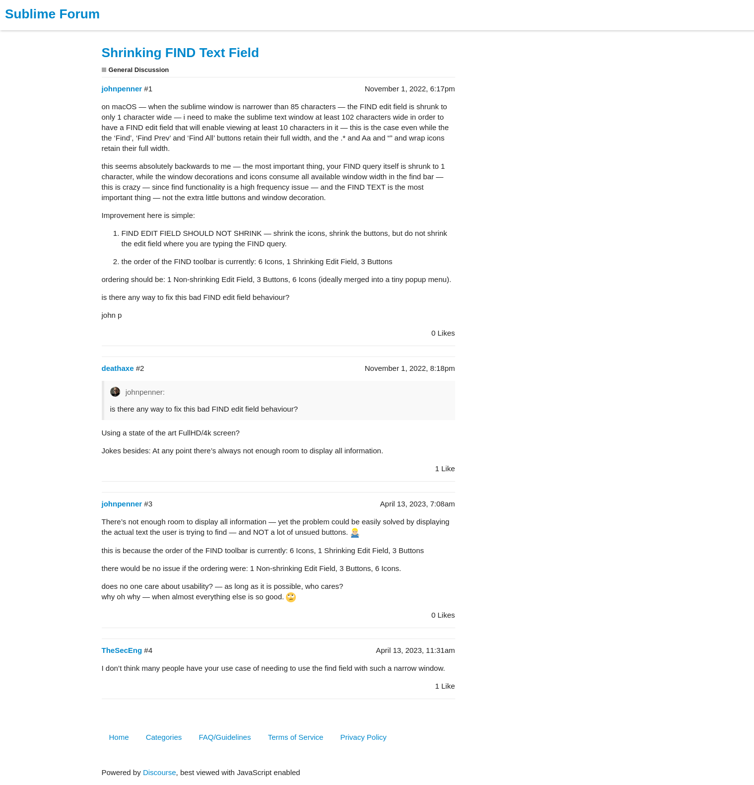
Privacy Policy (364, 737)
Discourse (159, 772)
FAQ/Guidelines (225, 737)
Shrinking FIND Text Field (180, 52)
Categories (164, 737)
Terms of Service (296, 737)
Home (119, 737)
